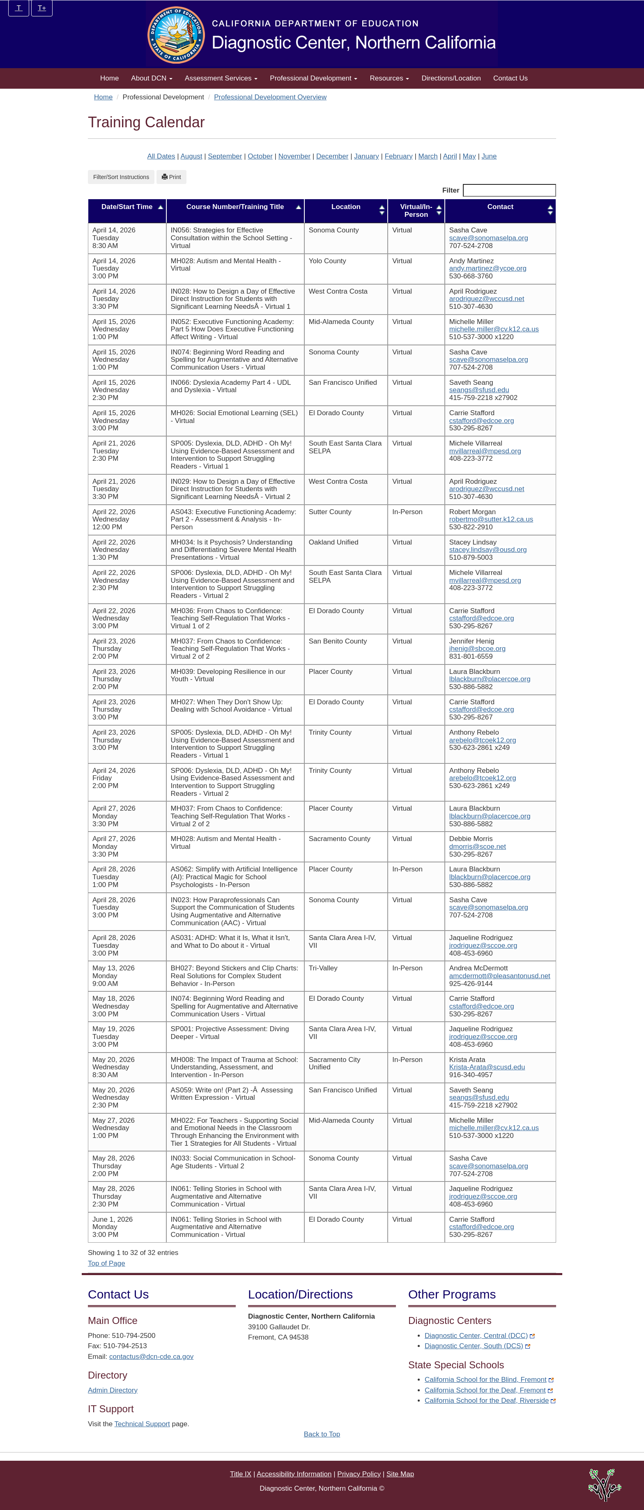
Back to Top (322, 1434)
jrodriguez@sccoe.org (473, 945)
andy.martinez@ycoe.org (478, 268)
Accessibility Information (294, 1474)
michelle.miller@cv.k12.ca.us (484, 329)
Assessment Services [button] (221, 78)
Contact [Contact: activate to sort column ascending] (495, 207)
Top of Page (106, 1263)
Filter (499, 190)
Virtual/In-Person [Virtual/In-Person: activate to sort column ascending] (411, 210)
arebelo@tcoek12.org (472, 740)
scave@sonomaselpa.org (478, 238)
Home (109, 78)
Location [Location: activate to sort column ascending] (344, 207)
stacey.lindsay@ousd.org (478, 550)
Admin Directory (113, 1390)
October (260, 156)
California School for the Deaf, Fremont (489, 1390)
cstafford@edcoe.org (471, 421)
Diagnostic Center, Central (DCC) (480, 1336)
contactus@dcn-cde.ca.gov (151, 1357)
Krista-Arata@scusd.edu (477, 1067)
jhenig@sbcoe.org (467, 649)
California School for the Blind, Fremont (489, 1380)
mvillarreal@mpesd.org (475, 451)
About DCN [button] (151, 78)
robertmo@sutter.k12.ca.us (481, 519)
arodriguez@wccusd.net (477, 299)
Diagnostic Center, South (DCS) (477, 1346)
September (225, 156)
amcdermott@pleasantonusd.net (489, 976)
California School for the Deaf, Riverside (490, 1400)
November (294, 156)
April (450, 156)
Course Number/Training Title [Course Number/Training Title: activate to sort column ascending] (233, 207)
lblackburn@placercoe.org (480, 679)
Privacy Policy (359, 1474)
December (332, 156)
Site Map (400, 1474)
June (489, 156)
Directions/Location (451, 78)
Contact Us (510, 78)
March (428, 156)
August (191, 156)
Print (171, 177)
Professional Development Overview (270, 97)
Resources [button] (389, 78)
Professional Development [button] (313, 78)
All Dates (161, 156)
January (366, 156)
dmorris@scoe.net (467, 846)
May (469, 156)
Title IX (240, 1474)
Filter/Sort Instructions (121, 177)
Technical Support (142, 1424)
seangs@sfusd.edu (469, 390)
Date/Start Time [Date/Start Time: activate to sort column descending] (125, 207)
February (399, 156)
